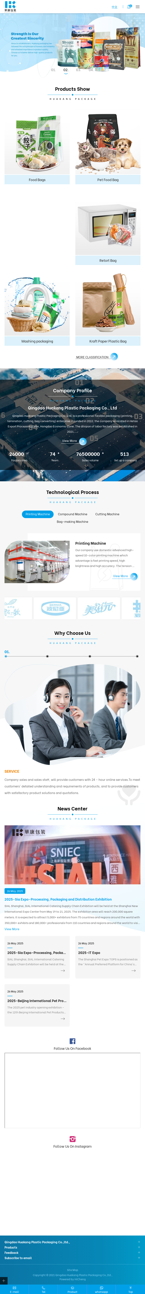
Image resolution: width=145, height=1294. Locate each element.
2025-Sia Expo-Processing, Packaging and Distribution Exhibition (58, 899)
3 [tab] (79, 69)
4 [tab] (92, 69)
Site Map (72, 1270)
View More (12, 928)
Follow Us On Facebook (72, 1048)
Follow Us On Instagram (72, 1145)
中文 (114, 7)
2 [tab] (67, 69)
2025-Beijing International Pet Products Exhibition (37, 1000)
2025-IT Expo (89, 952)
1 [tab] (54, 69)
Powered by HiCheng (72, 1279)
